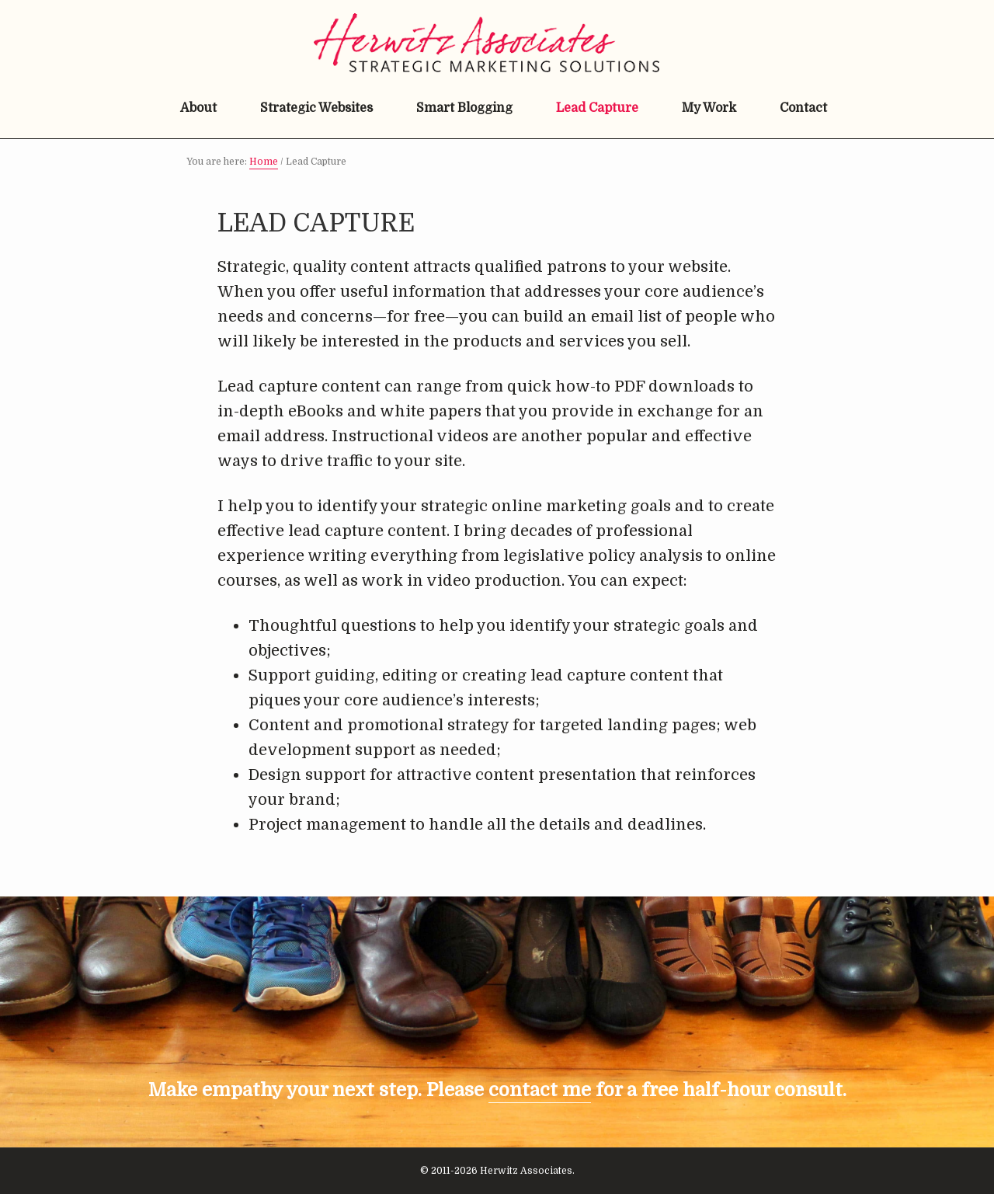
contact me (539, 1090)
